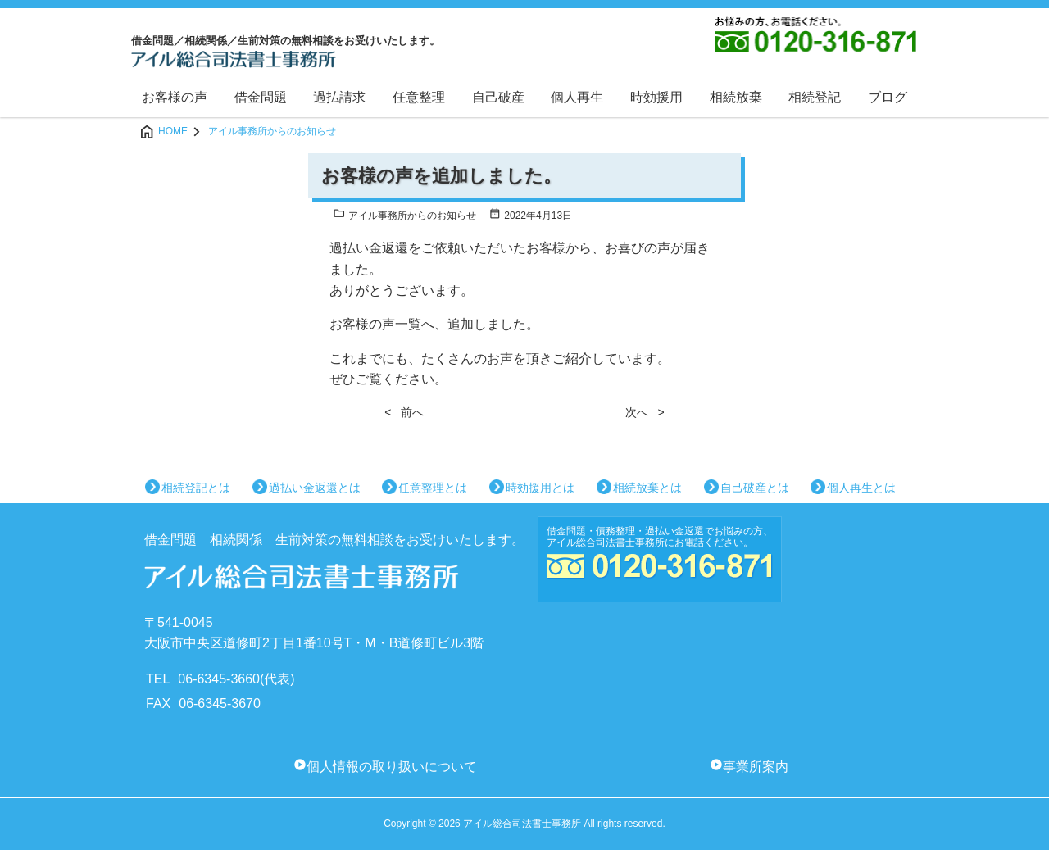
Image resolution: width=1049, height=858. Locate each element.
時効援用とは (540, 496)
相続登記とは (195, 496)
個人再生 (577, 105)
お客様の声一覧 (375, 333)
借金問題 (260, 105)
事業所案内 (755, 776)
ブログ (887, 105)
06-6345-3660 (219, 687)
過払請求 (339, 105)
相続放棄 (736, 105)
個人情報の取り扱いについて (392, 776)
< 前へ (404, 420)
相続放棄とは (647, 496)
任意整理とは (432, 496)
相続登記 (814, 105)
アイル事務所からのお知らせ (404, 225)
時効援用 (656, 105)
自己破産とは (754, 496)
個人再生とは (861, 496)
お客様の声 (174, 105)
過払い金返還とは (315, 496)
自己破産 (498, 105)
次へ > (645, 420)
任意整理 (419, 105)
